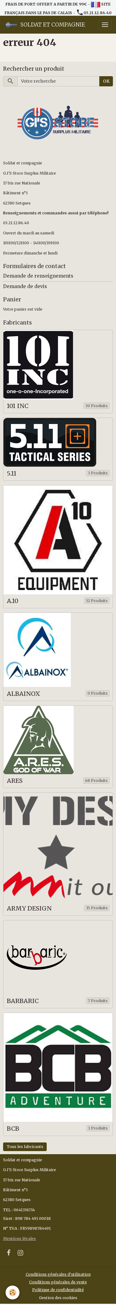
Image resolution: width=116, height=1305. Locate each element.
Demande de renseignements (38, 276)
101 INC (17, 406)
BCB (13, 1128)
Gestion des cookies (58, 1297)
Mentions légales (19, 1238)
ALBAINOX (23, 693)
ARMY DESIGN (29, 908)
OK (106, 81)
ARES (15, 780)
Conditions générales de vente (58, 1282)
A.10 (12, 601)
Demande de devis (25, 286)
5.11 (11, 473)
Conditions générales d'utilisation (58, 1274)
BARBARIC (23, 1001)
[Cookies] (12, 1292)
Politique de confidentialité (58, 1289)
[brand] (44, 24)
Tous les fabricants (25, 1146)
